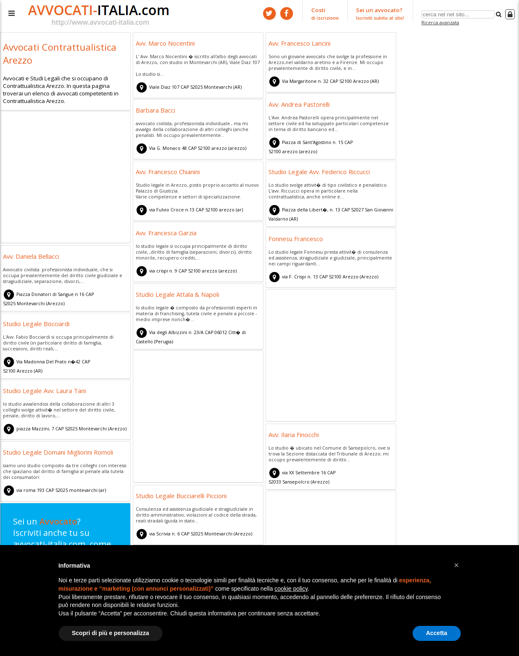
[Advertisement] (65, 178)
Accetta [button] (436, 633)
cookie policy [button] (290, 588)
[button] (456, 565)
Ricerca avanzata (440, 22)
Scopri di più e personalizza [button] (110, 633)
